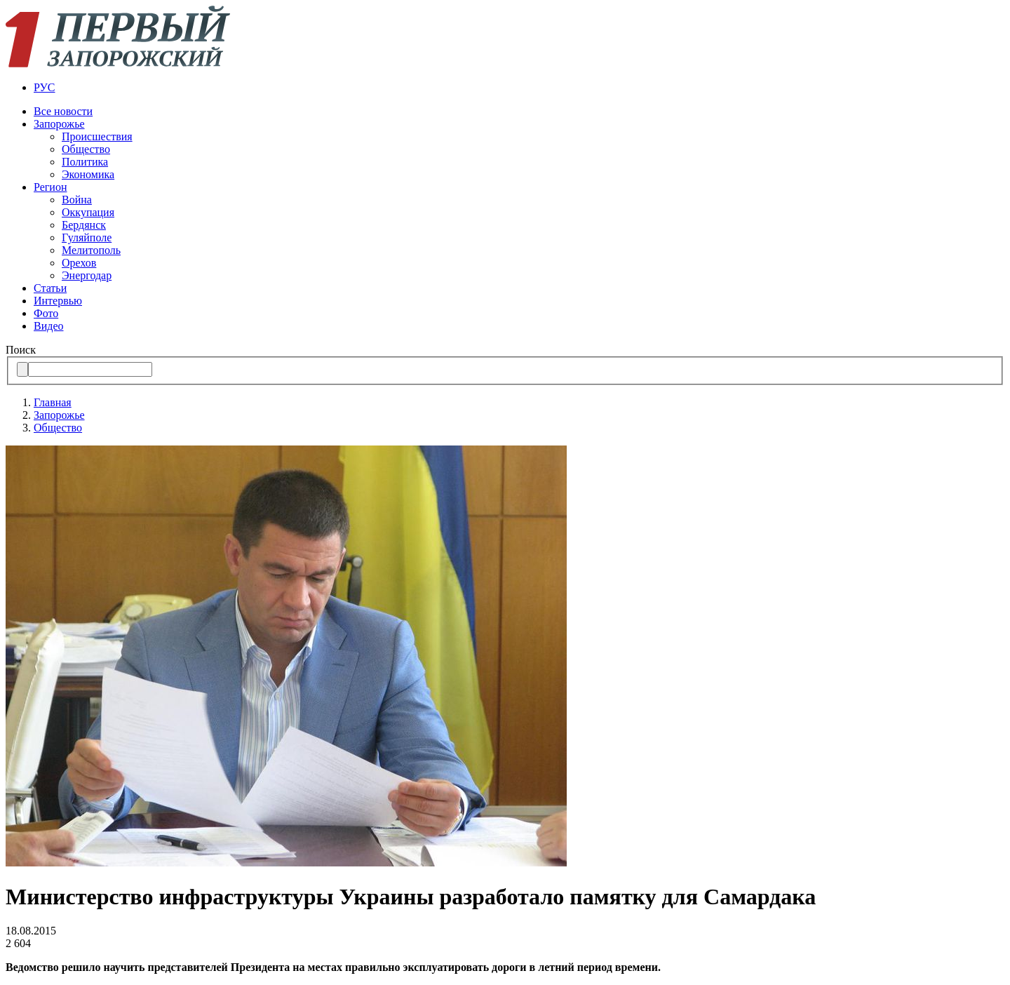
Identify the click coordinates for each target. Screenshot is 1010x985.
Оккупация (88, 212)
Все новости (63, 111)
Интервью (58, 301)
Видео (48, 326)
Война (77, 200)
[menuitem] (519, 87)
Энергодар (87, 275)
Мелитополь (91, 250)
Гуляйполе (87, 237)
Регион (50, 187)
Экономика (88, 174)
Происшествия (97, 136)
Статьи (50, 288)
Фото (46, 313)
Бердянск (84, 225)
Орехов (79, 263)
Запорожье (59, 124)
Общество (86, 149)
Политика (85, 162)
